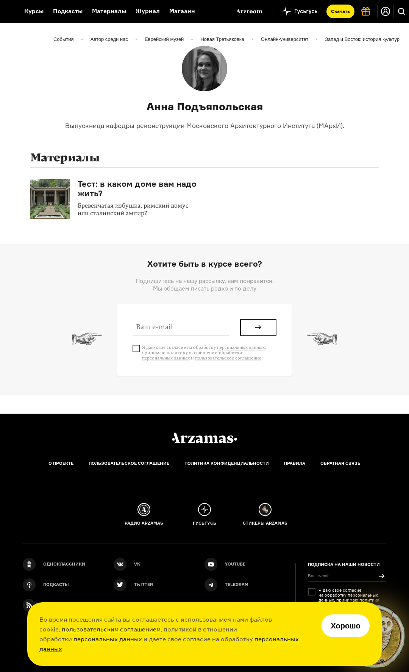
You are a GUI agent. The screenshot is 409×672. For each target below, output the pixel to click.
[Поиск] (401, 11)
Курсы (34, 11)
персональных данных (107, 639)
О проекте (60, 463)
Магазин (182, 11)
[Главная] (204, 438)
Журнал (148, 11)
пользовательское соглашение (228, 358)
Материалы (109, 11)
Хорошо (346, 626)
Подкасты (68, 11)
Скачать (340, 11)
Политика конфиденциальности (226, 463)
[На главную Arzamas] (7, 11)
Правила (294, 463)
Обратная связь (340, 463)
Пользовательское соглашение (129, 463)
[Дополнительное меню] (212, 11)
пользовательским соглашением (111, 629)
